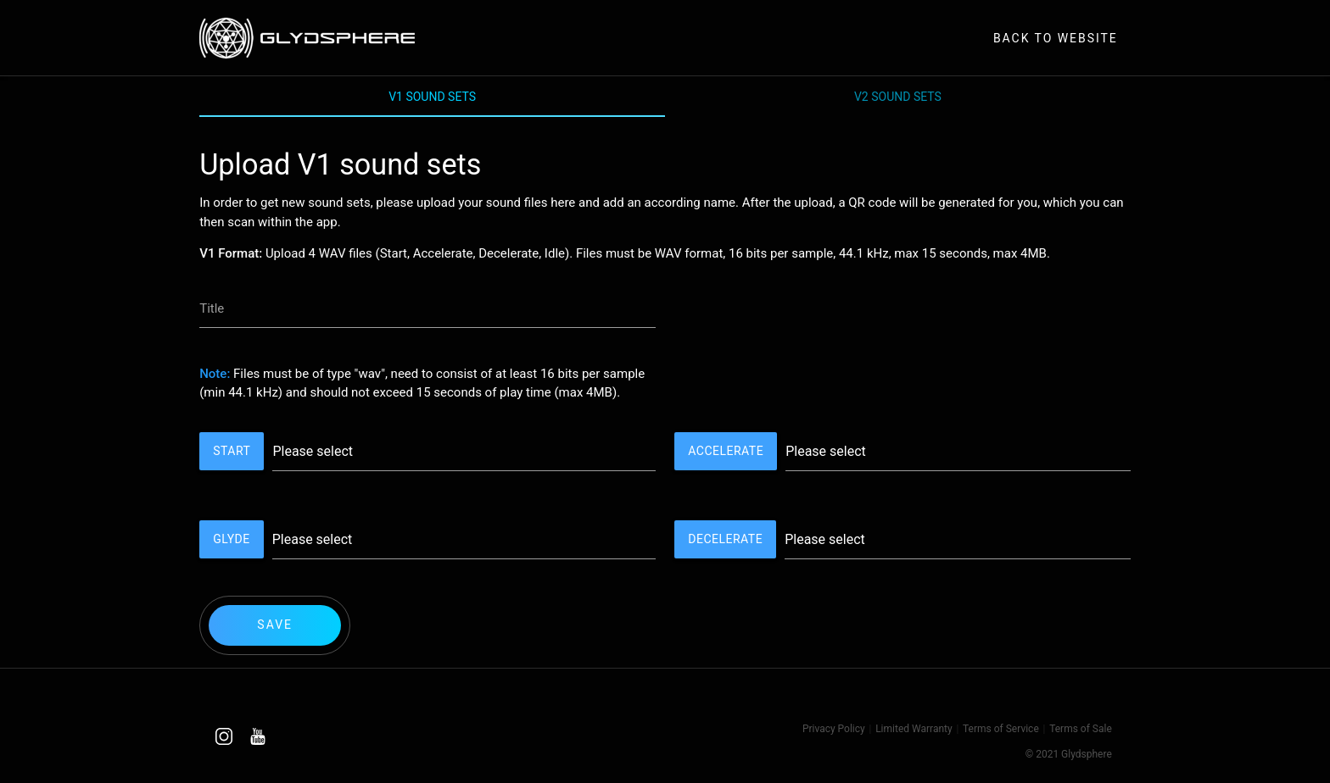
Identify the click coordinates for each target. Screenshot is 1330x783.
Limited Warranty (914, 729)
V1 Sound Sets (432, 96)
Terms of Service (1001, 729)
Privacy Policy (833, 729)
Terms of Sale (1080, 729)
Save (275, 624)
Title (211, 308)
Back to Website (1055, 38)
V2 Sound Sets (898, 96)
